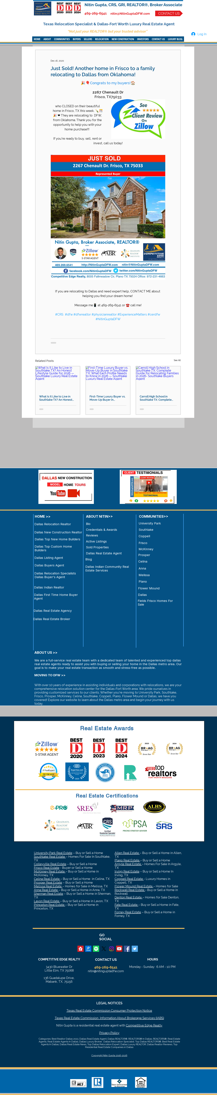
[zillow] (88, 949)
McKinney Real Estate (50, 871)
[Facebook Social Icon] (127, 949)
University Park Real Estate (53, 853)
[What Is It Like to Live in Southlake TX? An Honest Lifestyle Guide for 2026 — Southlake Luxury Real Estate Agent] (57, 378)
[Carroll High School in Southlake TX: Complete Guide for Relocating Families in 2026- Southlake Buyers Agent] (158, 378)
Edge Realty (153, 1025)
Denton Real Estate (128, 897)
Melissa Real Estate (48, 886)
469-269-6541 (95, 13)
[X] (104, 949)
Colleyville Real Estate (50, 864)
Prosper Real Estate (48, 882)
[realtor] (80, 949)
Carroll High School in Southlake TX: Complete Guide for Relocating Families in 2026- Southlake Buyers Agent (158, 398)
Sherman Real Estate (48, 894)
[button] (47, 39)
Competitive (135, 1025)
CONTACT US (106, 960)
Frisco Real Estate (46, 868)
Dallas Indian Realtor (49, 587)
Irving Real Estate (127, 871)
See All (177, 360)
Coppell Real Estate (129, 879)
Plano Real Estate (127, 860)
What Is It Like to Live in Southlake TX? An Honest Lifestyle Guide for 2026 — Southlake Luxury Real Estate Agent (56, 398)
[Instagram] (111, 949)
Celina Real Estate (47, 879)
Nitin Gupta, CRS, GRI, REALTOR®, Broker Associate (133, 4)
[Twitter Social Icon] (135, 949)
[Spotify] (96, 949)
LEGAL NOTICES (109, 1003)
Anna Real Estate (46, 890)
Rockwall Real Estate (130, 890)
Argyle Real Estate (128, 864)
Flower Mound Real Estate (134, 886)
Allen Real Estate (127, 853)
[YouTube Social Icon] (119, 949)
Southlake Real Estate (50, 856)
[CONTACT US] (169, 13)
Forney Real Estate (128, 912)
